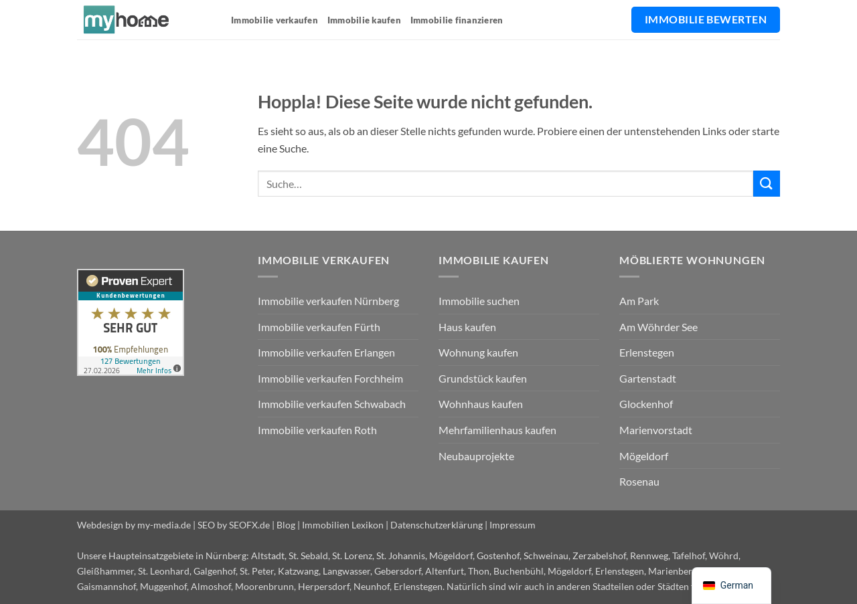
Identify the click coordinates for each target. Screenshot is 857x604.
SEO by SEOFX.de (234, 524)
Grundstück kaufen (483, 378)
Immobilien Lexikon (343, 524)
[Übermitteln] (766, 184)
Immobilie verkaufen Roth (317, 429)
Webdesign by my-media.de (134, 524)
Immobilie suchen (479, 300)
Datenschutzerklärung (436, 524)
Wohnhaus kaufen (481, 403)
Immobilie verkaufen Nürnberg (328, 300)
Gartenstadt (647, 378)
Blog (286, 524)
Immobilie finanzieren (456, 20)
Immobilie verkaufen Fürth (319, 326)
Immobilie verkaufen (274, 20)
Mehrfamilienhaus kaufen (497, 429)
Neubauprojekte (476, 455)
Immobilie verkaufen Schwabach (332, 403)
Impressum (512, 524)
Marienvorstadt (655, 429)
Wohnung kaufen (478, 352)
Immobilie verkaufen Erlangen (326, 352)
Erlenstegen (646, 352)
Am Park (639, 300)
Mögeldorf (643, 455)
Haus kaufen (467, 326)
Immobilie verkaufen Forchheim (330, 378)
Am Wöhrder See (658, 326)
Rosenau (639, 481)
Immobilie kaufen (364, 20)
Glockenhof (646, 403)
